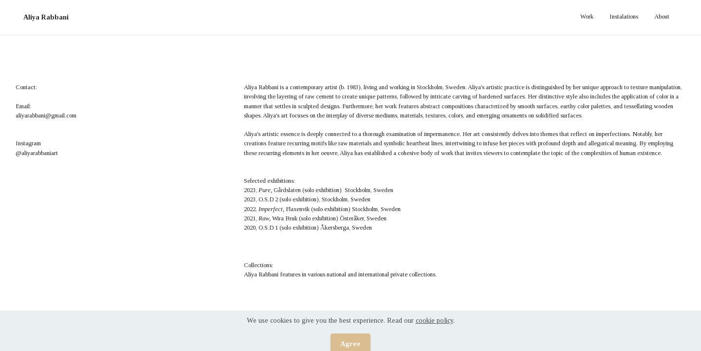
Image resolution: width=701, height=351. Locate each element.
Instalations (623, 16)
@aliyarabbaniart (37, 153)
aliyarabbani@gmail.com (46, 115)
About (661, 16)
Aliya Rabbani (46, 17)
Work (586, 16)
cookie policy (434, 328)
